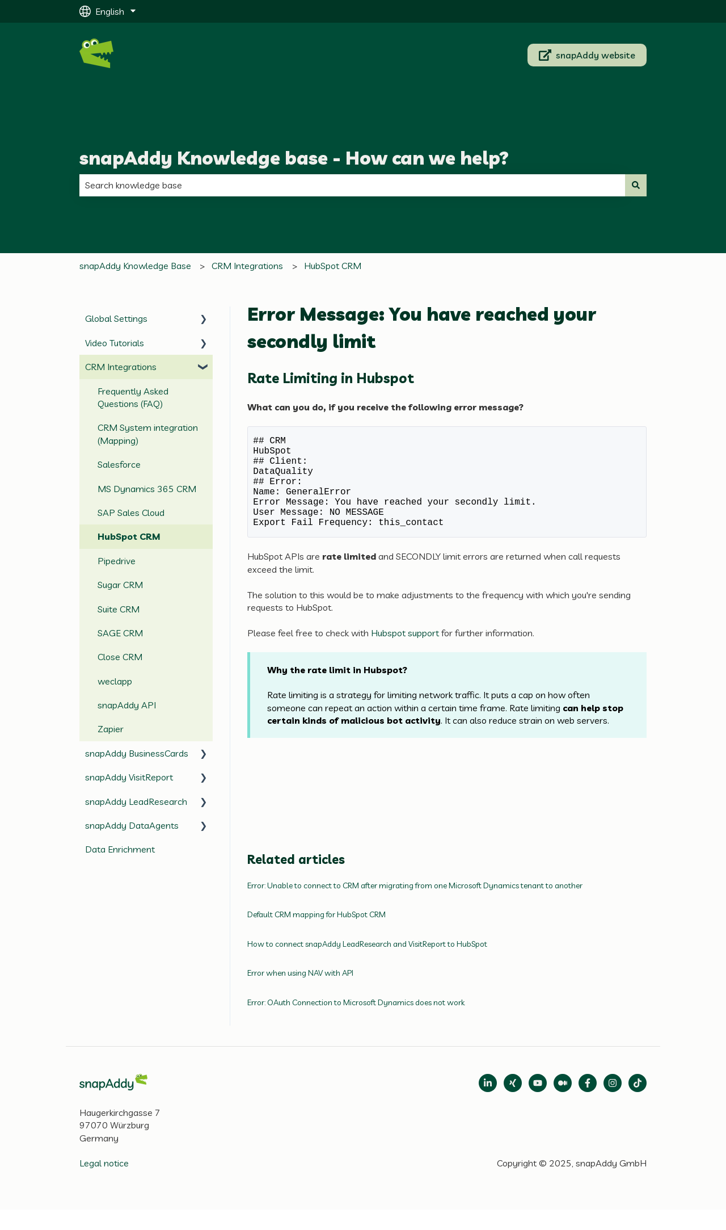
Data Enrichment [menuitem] (120, 849)
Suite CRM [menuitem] (119, 609)
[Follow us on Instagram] (612, 1103)
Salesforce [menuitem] (119, 464)
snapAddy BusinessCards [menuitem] (136, 753)
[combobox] (352, 185)
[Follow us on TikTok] (637, 1103)
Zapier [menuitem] (111, 728)
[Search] (636, 185)
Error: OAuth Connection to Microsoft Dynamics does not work (356, 1023)
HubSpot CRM (332, 265)
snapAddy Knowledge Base (135, 265)
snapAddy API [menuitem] (127, 705)
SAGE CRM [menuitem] (120, 633)
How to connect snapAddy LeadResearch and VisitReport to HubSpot (367, 964)
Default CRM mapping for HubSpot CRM (316, 935)
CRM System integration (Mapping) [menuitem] (148, 434)
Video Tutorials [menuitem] (114, 343)
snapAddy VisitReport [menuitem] (129, 777)
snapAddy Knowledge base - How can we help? (294, 157)
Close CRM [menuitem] (120, 656)
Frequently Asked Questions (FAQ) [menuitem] (133, 397)
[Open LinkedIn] (488, 1103)
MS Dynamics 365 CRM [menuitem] (147, 488)
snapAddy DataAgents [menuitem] (132, 825)
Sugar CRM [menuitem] (120, 584)
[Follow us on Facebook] (588, 1103)
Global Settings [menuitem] (116, 318)
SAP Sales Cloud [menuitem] (131, 512)
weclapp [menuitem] (115, 681)
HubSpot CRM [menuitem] (129, 536)
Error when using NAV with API (300, 993)
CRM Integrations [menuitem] (121, 366)
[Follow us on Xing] (513, 1103)
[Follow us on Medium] (538, 1103)
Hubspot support (406, 653)
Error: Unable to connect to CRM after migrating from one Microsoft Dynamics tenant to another (415, 906)
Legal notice (104, 1183)
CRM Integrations (247, 265)
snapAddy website (587, 55)
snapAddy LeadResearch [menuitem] (136, 801)
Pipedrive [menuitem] (117, 560)
